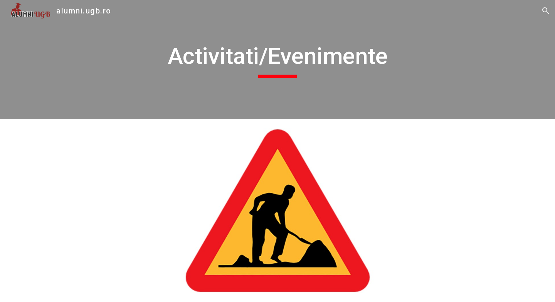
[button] (545, 11)
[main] (277, 59)
